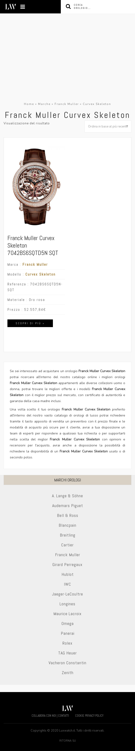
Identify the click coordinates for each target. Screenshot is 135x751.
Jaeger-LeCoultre (67, 594)
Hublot (68, 574)
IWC (67, 584)
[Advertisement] (67, 65)
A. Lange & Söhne (67, 495)
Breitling (67, 535)
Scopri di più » (30, 323)
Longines (67, 604)
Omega (68, 623)
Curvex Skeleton (40, 274)
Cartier (67, 545)
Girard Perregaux (67, 564)
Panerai (67, 633)
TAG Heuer (67, 653)
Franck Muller (67, 104)
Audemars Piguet (67, 505)
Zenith (67, 672)
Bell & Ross (67, 515)
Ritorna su (67, 741)
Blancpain (67, 525)
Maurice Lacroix (67, 613)
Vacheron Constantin (67, 662)
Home (29, 104)
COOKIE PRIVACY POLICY (89, 716)
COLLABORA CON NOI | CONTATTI (50, 716)
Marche (44, 104)
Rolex (67, 643)
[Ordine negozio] (107, 127)
